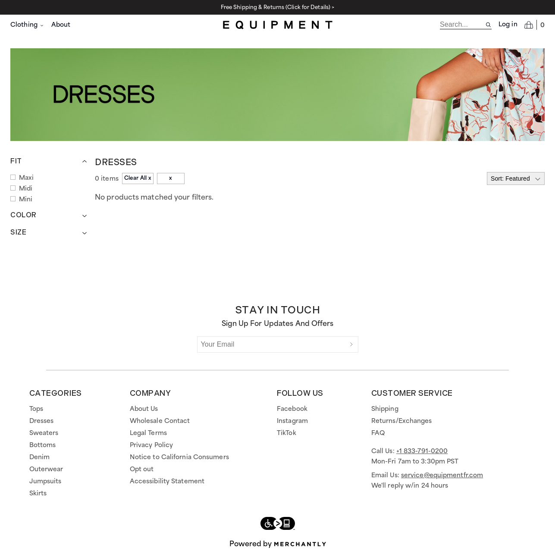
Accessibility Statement (167, 482)
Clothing (27, 25)
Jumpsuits (45, 482)
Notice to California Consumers (179, 457)
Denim (39, 457)
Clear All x (137, 178)
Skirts (38, 494)
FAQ (378, 433)
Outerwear (46, 469)
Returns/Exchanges (401, 421)
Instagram (292, 421)
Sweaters (44, 433)
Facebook (292, 409)
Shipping (384, 409)
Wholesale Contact (160, 421)
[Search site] (488, 25)
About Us (144, 409)
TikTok (286, 433)
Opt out (142, 469)
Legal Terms (148, 433)
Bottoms (42, 445)
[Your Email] (271, 344)
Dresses (41, 421)
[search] (462, 24)
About (61, 25)
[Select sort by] (516, 178)
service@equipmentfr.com (442, 476)
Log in (508, 25)
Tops (36, 409)
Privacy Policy (151, 445)
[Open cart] (534, 24)
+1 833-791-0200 (422, 451)
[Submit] (351, 344)
